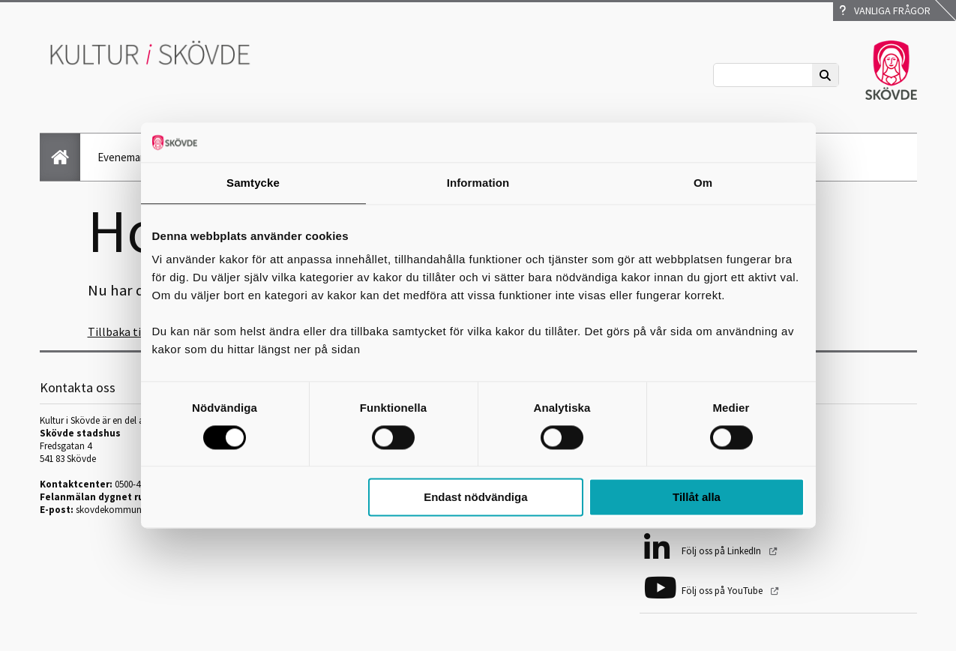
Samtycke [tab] (253, 182)
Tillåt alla (697, 497)
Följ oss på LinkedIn (722, 550)
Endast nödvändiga (475, 497)
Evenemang (124, 157)
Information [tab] (478, 182)
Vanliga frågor (885, 10)
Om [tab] (703, 182)
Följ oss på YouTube (723, 590)
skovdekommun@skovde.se (133, 509)
